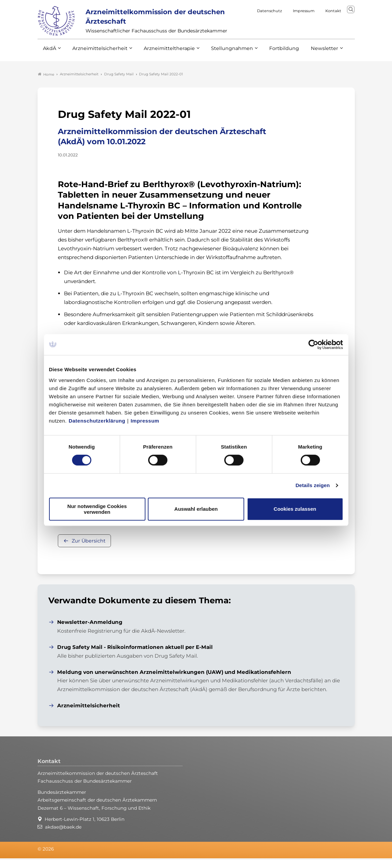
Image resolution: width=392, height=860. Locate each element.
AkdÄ (49, 56)
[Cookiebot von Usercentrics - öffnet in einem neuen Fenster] (313, 344)
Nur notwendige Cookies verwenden (97, 509)
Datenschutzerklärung (97, 421)
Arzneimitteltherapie (163, 56)
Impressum (145, 421)
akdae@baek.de (63, 828)
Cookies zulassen (295, 509)
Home (46, 75)
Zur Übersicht (89, 542)
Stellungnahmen (223, 56)
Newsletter (310, 56)
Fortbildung (272, 56)
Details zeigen (313, 485)
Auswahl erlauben (195, 509)
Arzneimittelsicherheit (97, 56)
